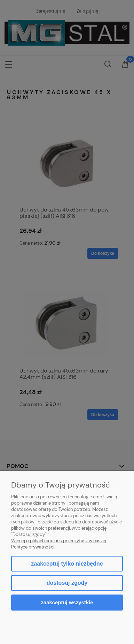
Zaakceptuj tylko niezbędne (67, 564)
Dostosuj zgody (67, 583)
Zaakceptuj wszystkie (67, 602)
